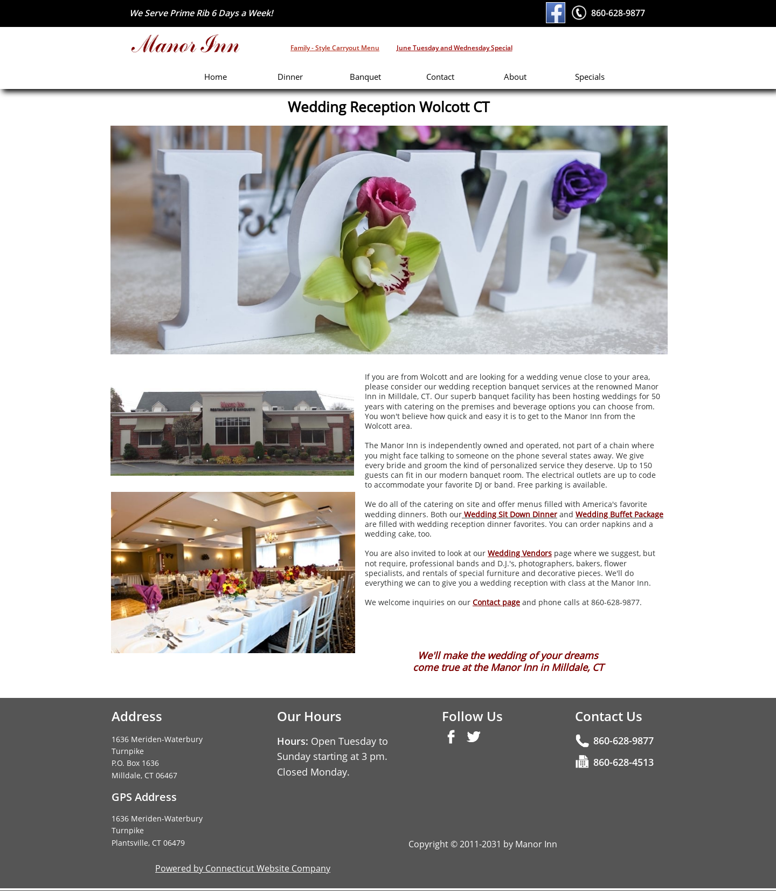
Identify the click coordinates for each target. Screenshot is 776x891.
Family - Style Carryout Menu (334, 47)
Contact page (496, 602)
